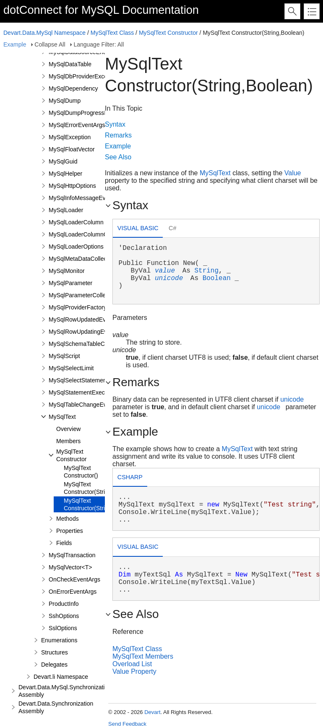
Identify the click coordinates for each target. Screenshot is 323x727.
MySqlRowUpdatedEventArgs (87, 319)
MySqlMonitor (67, 270)
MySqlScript (64, 356)
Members (68, 441)
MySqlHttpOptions (72, 185)
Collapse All (49, 44)
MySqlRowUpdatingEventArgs (88, 331)
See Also (118, 157)
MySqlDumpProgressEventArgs (90, 112)
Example (14, 44)
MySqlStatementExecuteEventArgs (94, 392)
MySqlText (62, 416)
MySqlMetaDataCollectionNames (92, 258)
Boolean (217, 278)
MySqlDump (65, 100)
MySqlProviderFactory (78, 307)
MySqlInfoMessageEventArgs (87, 198)
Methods (67, 518)
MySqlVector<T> (70, 567)
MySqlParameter (70, 283)
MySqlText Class (112, 32)
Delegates (54, 664)
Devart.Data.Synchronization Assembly (55, 707)
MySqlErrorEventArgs (77, 125)
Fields (64, 543)
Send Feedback (127, 724)
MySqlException (70, 137)
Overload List (132, 663)
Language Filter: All (98, 44)
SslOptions (63, 628)
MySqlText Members (142, 656)
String (206, 271)
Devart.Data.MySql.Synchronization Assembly (64, 691)
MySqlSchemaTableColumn (85, 343)
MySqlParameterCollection (83, 295)
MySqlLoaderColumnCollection (89, 234)
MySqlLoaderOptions (76, 246)
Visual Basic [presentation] (138, 228)
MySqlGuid (63, 161)
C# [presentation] (172, 228)
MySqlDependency (73, 88)
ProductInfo (64, 603)
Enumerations (59, 640)
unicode (169, 278)
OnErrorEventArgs (72, 591)
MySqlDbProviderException (84, 76)
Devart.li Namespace (61, 676)
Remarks (118, 135)
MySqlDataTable (70, 64)
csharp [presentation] (130, 477)
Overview (68, 429)
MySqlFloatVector (72, 149)
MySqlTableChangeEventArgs (88, 404)
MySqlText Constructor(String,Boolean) (100, 504)
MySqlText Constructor (168, 32)
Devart (152, 712)
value (165, 271)
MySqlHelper (65, 173)
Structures (54, 652)
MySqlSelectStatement (78, 380)
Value (292, 173)
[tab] (138, 229)
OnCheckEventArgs (74, 579)
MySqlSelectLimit (71, 368)
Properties (69, 530)
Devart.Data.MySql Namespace (44, 32)
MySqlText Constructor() (81, 472)
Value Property (134, 671)
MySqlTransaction (72, 555)
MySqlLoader (66, 210)
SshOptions (64, 616)
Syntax (115, 124)
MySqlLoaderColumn (76, 222)
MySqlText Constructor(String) (88, 488)
